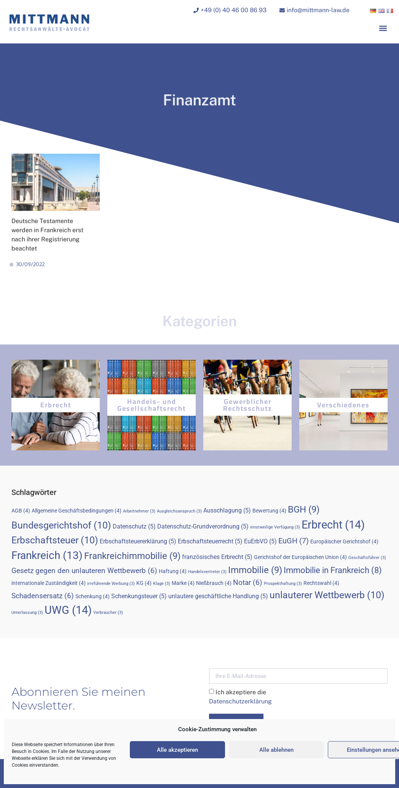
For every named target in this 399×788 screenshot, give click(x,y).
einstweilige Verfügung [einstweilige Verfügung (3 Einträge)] (275, 527)
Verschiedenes (343, 405)
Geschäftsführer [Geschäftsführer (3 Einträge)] (367, 557)
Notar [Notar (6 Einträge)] (247, 582)
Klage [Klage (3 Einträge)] (161, 583)
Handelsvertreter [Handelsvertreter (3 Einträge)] (207, 571)
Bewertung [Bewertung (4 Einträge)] (269, 511)
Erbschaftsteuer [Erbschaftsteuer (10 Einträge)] (54, 540)
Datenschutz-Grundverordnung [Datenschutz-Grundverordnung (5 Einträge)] (203, 526)
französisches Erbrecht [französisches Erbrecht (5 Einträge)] (217, 557)
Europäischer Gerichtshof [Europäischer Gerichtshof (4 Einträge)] (344, 541)
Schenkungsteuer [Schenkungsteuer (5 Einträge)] (139, 596)
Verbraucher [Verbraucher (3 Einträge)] (108, 612)
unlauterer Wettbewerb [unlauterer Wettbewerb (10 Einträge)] (327, 595)
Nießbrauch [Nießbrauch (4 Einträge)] (213, 583)
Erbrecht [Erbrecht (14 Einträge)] (333, 524)
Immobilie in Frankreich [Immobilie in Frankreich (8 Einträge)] (333, 570)
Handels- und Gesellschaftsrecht (151, 405)
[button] (383, 29)
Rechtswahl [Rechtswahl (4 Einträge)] (321, 583)
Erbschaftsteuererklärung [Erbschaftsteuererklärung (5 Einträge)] (138, 541)
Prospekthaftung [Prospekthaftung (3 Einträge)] (283, 583)
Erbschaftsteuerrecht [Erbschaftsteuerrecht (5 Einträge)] (210, 541)
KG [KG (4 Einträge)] (144, 583)
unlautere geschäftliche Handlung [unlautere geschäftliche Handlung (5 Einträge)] (218, 596)
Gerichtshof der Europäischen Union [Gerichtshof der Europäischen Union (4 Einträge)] (300, 557)
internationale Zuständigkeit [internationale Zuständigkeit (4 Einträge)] (48, 583)
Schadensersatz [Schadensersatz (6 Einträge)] (42, 596)
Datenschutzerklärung (240, 701)
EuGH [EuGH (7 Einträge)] (293, 540)
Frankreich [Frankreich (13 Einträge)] (47, 555)
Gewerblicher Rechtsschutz (247, 405)
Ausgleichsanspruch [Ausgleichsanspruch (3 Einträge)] (179, 511)
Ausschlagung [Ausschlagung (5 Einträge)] (227, 510)
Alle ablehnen (276, 749)
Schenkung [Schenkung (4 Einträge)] (92, 596)
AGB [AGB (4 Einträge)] (20, 511)
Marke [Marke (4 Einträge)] (183, 583)
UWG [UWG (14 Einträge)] (68, 610)
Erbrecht (55, 405)
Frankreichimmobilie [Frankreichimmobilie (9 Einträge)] (132, 556)
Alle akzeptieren (177, 749)
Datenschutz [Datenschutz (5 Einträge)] (134, 526)
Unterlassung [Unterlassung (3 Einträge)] (27, 612)
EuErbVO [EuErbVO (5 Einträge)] (260, 541)
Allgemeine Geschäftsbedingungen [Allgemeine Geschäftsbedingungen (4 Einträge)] (76, 511)
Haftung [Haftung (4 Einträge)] (173, 571)
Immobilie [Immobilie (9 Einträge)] (255, 570)
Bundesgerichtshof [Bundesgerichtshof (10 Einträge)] (61, 525)
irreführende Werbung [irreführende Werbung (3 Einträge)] (111, 583)
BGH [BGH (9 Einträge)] (303, 509)
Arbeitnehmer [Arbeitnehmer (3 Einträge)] (139, 511)
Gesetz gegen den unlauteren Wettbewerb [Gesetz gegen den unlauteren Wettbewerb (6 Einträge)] (84, 571)
